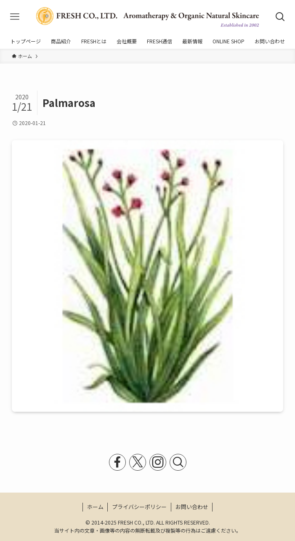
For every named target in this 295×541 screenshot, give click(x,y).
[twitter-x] (137, 462)
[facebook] (117, 462)
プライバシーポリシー (139, 507)
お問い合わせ (191, 507)
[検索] (178, 462)
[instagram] (157, 462)
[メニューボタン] (15, 17)
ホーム (95, 507)
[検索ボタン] (280, 17)
